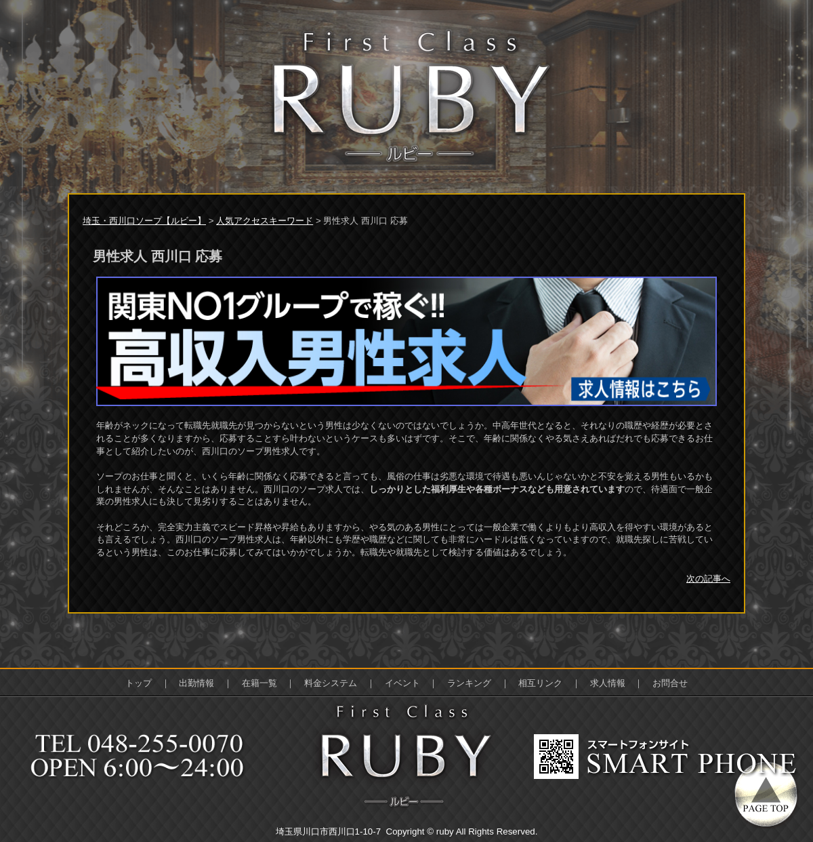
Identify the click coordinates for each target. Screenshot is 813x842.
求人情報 (607, 683)
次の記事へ (708, 579)
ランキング (469, 683)
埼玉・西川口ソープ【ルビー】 (144, 221)
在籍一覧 (259, 683)
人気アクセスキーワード (264, 221)
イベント (402, 683)
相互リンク (540, 683)
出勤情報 (196, 683)
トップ (138, 683)
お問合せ (670, 683)
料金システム (330, 683)
